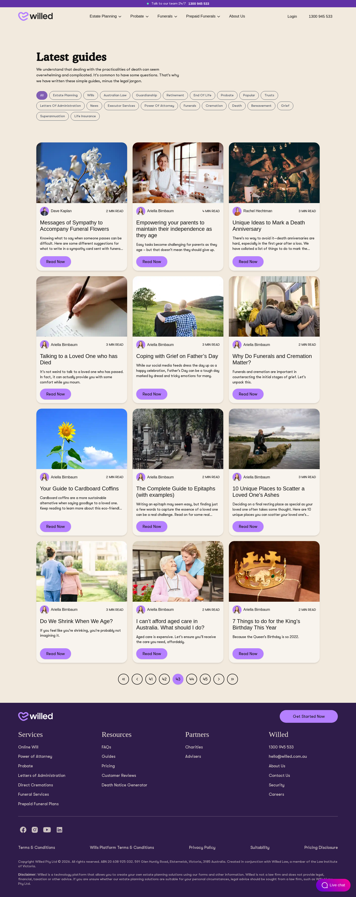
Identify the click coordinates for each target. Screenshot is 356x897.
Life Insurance (85, 116)
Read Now (55, 261)
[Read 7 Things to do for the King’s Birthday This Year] (274, 602)
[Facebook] (23, 830)
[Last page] (232, 679)
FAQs (106, 747)
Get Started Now (309, 716)
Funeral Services (33, 794)
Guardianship (146, 95)
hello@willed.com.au (288, 756)
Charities (194, 747)
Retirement (175, 95)
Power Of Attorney (159, 106)
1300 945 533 (198, 3)
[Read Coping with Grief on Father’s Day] (178, 339)
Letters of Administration (41, 775)
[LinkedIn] (59, 830)
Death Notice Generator (124, 785)
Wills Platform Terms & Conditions (122, 847)
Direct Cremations (35, 785)
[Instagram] (34, 829)
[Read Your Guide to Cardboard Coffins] (81, 472)
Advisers (193, 756)
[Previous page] (137, 679)
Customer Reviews (119, 775)
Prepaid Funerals (203, 16)
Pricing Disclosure (321, 847)
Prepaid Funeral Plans (38, 804)
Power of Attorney (35, 756)
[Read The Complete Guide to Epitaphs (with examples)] (178, 472)
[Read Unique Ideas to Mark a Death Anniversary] (274, 206)
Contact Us (279, 775)
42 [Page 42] (164, 679)
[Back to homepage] (35, 16)
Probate (139, 16)
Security (276, 785)
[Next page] (218, 679)
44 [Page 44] (191, 679)
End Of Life (202, 95)
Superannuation (52, 116)
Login (292, 16)
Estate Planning (106, 16)
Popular (249, 95)
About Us (237, 16)
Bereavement (261, 106)
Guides (108, 756)
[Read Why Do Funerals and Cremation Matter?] (274, 339)
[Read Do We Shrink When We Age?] (81, 602)
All (42, 95)
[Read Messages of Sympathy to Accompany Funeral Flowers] (81, 206)
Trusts (269, 95)
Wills (90, 95)
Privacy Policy (202, 847)
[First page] (123, 679)
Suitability (259, 847)
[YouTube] (47, 829)
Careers (276, 794)
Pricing (108, 766)
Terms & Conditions (36, 847)
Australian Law (115, 95)
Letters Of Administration (60, 106)
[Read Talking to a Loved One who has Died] (81, 339)
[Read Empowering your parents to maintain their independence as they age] (178, 206)
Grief (285, 106)
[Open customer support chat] (333, 885)
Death (237, 106)
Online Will (28, 747)
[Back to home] (35, 716)
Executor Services (121, 106)
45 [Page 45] (205, 679)
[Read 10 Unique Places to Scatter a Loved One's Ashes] (274, 472)
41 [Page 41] (151, 679)
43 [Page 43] (178, 679)
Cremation (214, 106)
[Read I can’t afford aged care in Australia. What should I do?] (178, 602)
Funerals (168, 16)
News (94, 106)
